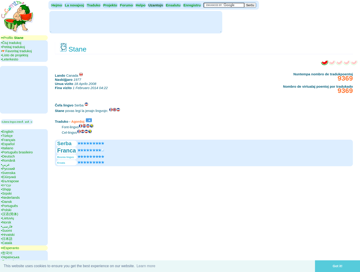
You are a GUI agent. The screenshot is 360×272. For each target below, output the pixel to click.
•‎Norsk (6, 222)
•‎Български (10, 181)
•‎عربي (5, 164)
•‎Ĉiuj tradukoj (11, 43)
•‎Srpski (6, 193)
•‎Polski (6, 210)
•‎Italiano (7, 148)
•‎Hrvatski (7, 235)
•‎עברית (6, 185)
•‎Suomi (6, 230)
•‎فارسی (6, 226)
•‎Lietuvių (7, 218)
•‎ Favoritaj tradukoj (16, 51)
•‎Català (6, 243)
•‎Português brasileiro (17, 152)
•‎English (7, 131)
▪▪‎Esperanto (10, 248)
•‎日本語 (6, 239)
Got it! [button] (337, 266)
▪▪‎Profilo (12, 38)
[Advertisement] (135, 21)
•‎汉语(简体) (9, 214)
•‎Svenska (8, 173)
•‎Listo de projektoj (14, 55)
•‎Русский (8, 169)
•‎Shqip (6, 189)
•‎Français (8, 140)
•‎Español (7, 144)
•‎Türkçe (7, 136)
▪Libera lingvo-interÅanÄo (17, 121)
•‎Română (8, 160)
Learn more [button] (146, 266)
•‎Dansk (6, 202)
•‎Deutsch (8, 156)
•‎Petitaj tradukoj (13, 47)
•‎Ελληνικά (8, 177)
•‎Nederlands (10, 197)
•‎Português (9, 206)
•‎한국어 (6, 253)
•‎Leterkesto (9, 59)
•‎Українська (10, 257)
